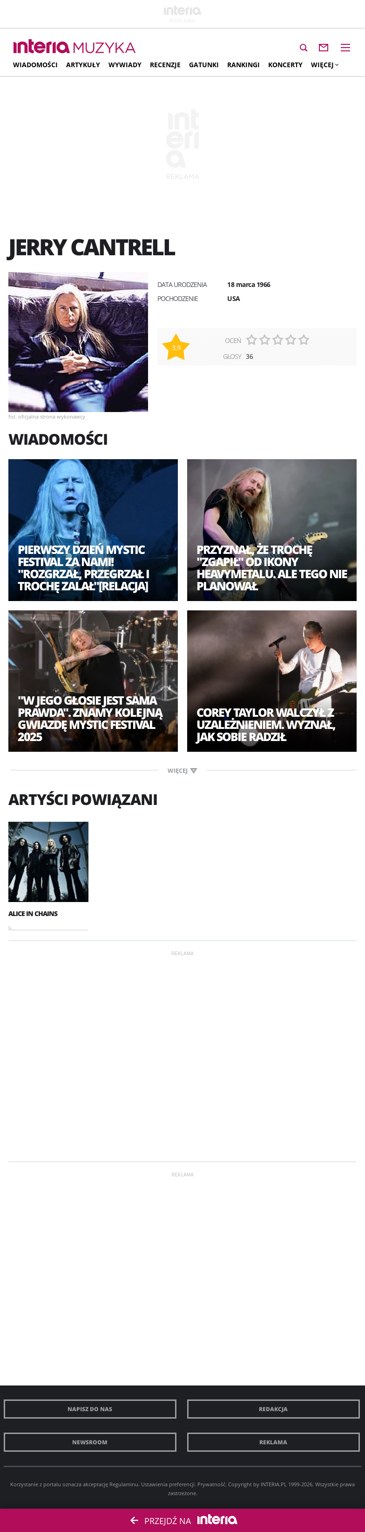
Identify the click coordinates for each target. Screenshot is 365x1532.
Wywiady (125, 64)
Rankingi (243, 64)
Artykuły (83, 64)
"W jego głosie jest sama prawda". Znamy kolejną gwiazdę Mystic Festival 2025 (90, 718)
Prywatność (211, 1484)
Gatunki (204, 64)
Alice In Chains (32, 913)
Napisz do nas (90, 1409)
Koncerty (285, 64)
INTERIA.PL (274, 1484)
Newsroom (90, 1442)
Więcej (324, 64)
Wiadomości (35, 64)
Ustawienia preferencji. (168, 1484)
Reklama (273, 1442)
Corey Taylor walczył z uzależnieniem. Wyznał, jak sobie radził (265, 724)
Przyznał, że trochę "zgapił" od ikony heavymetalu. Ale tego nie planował (271, 567)
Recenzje (165, 64)
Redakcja (273, 1409)
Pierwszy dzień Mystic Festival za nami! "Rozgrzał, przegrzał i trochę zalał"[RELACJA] (83, 567)
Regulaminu (123, 1484)
